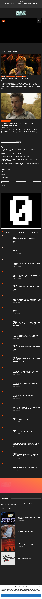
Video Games (4, 185)
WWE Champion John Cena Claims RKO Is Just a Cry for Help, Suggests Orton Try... (27, 408)
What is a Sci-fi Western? (20, 420)
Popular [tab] (19, 232)
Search (3, 140)
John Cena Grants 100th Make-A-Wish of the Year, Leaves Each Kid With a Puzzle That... (26, 444)
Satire (2, 180)
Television (3, 183)
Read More (4, 88)
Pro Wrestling (4, 177)
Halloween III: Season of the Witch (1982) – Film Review (15, 156)
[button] (40, 586)
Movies (17, 76)
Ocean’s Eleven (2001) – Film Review (15, 79)
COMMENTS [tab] (33, 232)
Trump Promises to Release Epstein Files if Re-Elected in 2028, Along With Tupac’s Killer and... (27, 300)
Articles (15, 237)
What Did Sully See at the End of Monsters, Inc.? (25, 468)
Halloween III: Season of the (26, 540)
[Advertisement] (21, 34)
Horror (15, 262)
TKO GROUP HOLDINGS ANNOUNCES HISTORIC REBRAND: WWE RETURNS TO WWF (21, 3)
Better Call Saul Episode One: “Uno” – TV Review (25, 396)
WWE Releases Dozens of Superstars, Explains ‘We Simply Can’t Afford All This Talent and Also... (27, 348)
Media (2, 171)
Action (3, 76)
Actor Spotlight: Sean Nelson (21, 312)
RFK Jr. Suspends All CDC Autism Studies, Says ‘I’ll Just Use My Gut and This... (25, 372)
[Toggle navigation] (3, 20)
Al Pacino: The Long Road (25, 526)
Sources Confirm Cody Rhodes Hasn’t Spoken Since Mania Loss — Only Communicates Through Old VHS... (26, 360)
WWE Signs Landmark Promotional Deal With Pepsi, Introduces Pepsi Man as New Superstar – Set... (26, 288)
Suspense (23, 76)
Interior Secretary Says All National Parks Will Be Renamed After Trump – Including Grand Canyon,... (26, 324)
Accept (21, 595)
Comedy (8, 76)
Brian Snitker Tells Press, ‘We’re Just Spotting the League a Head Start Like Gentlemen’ (26, 336)
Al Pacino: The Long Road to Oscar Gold (11, 153)
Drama (13, 76)
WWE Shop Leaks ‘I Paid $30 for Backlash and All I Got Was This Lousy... (26, 276)
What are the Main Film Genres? (22, 432)
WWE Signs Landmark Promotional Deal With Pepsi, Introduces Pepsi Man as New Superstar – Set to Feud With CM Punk (20, 164)
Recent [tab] (6, 232)
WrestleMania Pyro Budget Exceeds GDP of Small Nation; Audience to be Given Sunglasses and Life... (27, 456)
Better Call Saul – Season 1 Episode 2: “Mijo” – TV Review (27, 384)
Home (4, 46)
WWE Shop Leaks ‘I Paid (25, 554)
